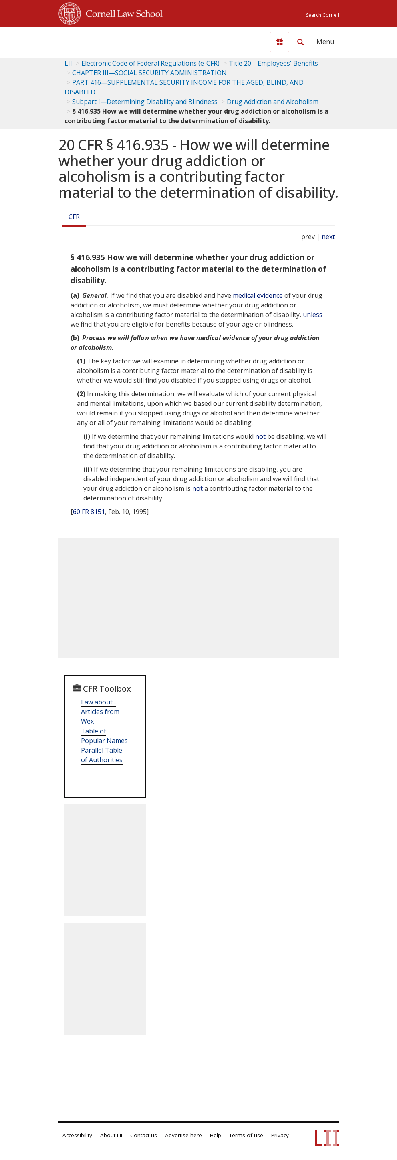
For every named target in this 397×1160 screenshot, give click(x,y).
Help (215, 1135)
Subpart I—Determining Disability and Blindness (145, 101)
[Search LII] (300, 42)
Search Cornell (322, 15)
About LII (111, 1135)
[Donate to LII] (279, 42)
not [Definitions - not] (260, 436)
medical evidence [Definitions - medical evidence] (258, 295)
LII (68, 63)
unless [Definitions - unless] (312, 314)
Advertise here (183, 1135)
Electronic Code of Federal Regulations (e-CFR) (150, 63)
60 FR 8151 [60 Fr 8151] (89, 511)
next (328, 236)
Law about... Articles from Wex (100, 712)
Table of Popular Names (104, 736)
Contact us (143, 1135)
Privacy (280, 1135)
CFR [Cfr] (74, 216)
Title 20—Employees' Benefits (273, 63)
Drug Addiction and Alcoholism (272, 101)
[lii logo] (90, 40)
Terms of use (246, 1135)
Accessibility (77, 1135)
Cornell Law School (122, 12)
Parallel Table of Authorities (102, 755)
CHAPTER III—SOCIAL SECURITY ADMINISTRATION (149, 72)
